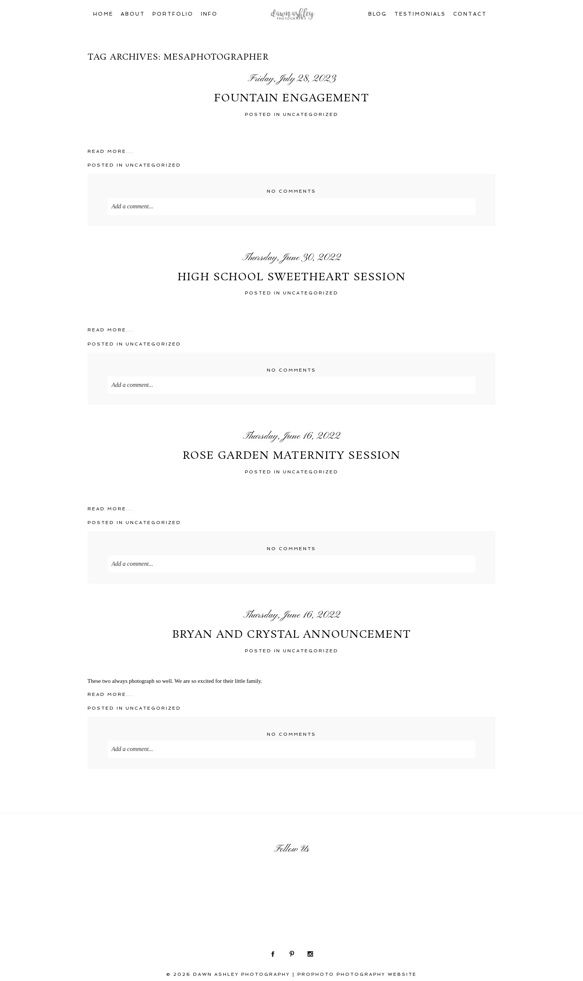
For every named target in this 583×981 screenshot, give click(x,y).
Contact (470, 14)
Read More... (110, 151)
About (133, 14)
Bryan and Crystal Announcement (291, 635)
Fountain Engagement (291, 98)
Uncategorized (310, 114)
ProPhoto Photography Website (357, 974)
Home (103, 14)
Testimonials (420, 14)
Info (209, 14)
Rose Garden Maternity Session (291, 456)
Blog (377, 14)
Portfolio (172, 14)
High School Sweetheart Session (291, 277)
